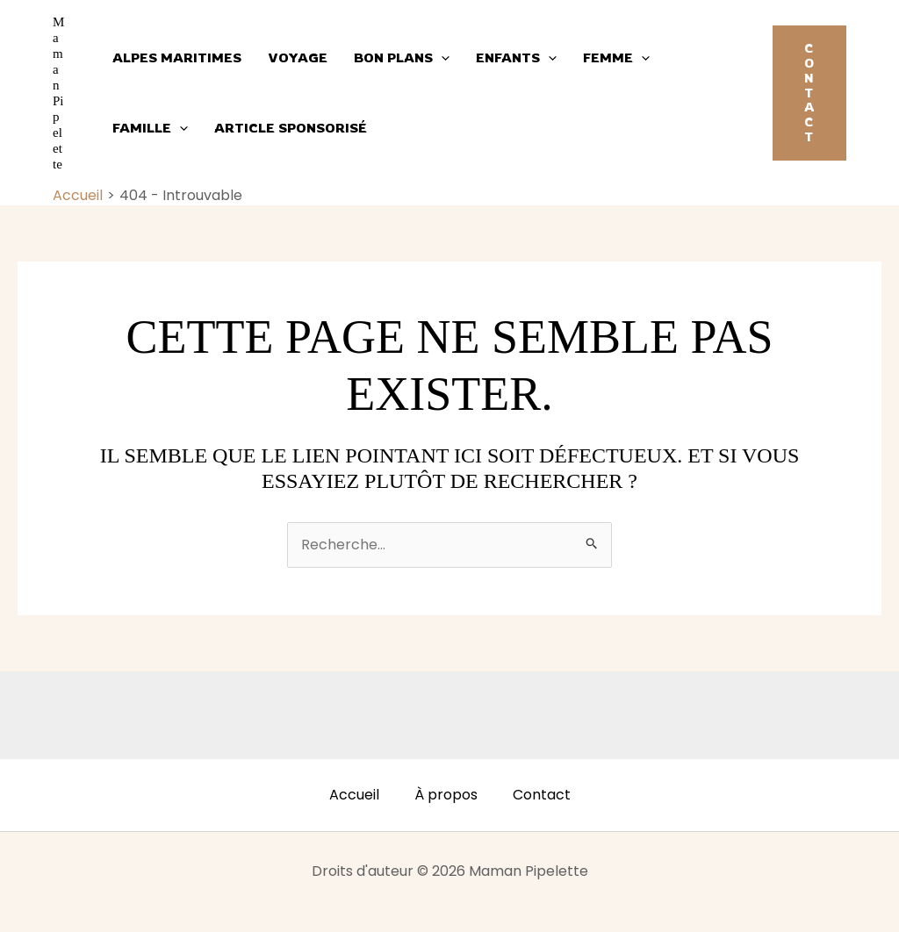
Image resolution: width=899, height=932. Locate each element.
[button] (809, 93)
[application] (441, 58)
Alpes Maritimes (176, 57)
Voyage (297, 57)
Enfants (516, 58)
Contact (542, 795)
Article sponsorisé (290, 127)
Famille (150, 128)
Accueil (354, 795)
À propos (446, 795)
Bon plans (402, 58)
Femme (616, 58)
